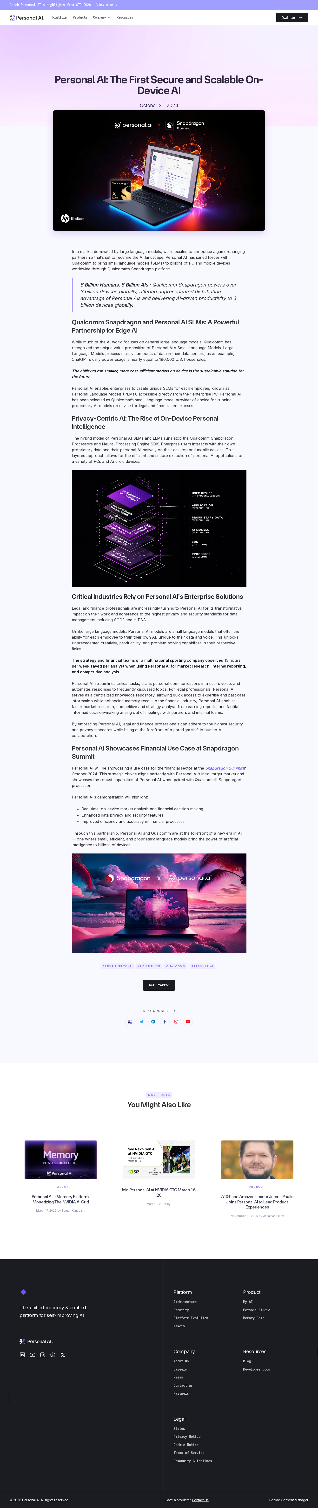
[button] (102, 17)
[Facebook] (53, 1355)
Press (178, 1377)
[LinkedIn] (22, 1355)
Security (181, 1310)
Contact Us (200, 1500)
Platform (59, 17)
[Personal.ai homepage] (27, 17)
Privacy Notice (186, 1437)
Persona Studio (256, 1310)
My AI (248, 1302)
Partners (181, 1394)
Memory (179, 1326)
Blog (247, 1361)
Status (179, 1429)
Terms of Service (188, 1453)
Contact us (183, 1386)
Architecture (185, 1302)
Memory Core (253, 1318)
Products (80, 17)
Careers (180, 1369)
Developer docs (256, 1369)
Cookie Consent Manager (288, 1500)
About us (181, 1361)
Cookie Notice (186, 1445)
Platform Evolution (190, 1318)
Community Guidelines (192, 1461)
